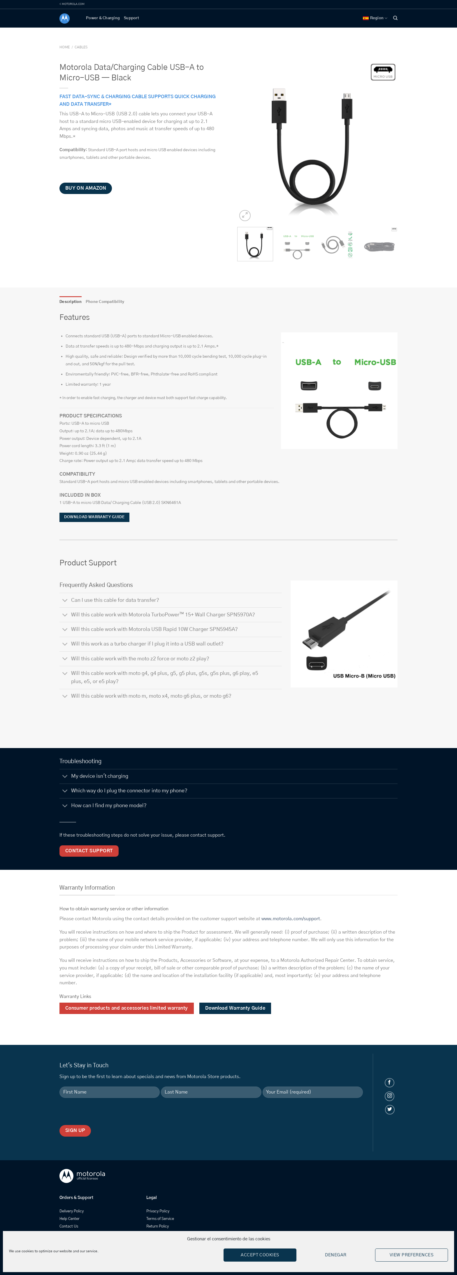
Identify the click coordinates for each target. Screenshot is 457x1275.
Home (64, 47)
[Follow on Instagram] (389, 1096)
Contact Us (68, 1226)
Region (375, 18)
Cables (81, 47)
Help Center (69, 1219)
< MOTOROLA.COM (72, 4)
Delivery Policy (71, 1211)
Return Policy (157, 1226)
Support (131, 18)
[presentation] (103, 1113)
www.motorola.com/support (290, 918)
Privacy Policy (157, 1211)
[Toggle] (65, 601)
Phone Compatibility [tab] (105, 302)
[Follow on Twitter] (390, 1109)
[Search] (395, 18)
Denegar (335, 1255)
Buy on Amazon (85, 188)
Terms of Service (160, 1219)
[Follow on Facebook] (389, 1083)
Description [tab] (70, 302)
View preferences (411, 1255)
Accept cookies (260, 1255)
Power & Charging (103, 18)
